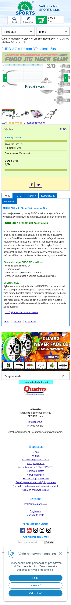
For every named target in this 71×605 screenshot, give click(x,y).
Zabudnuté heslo (35, 515)
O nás (36, 452)
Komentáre (48, 196)
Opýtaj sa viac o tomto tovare (21, 312)
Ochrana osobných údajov (35, 490)
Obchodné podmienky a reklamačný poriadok (36, 486)
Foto (18, 196)
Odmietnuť (35, 593)
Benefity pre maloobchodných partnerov (36, 482)
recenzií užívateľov (34, 122)
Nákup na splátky (35, 474)
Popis (7, 196)
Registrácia (35, 511)
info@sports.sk (35, 422)
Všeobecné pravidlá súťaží (35, 459)
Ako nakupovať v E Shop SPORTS (35, 467)
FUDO (63, 129)
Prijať (35, 577)
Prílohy (31, 196)
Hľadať (14, 20)
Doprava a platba (35, 471)
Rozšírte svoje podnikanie (35, 478)
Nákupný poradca (35, 463)
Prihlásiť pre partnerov (35, 504)
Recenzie (9, 201)
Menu (42, 31)
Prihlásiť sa (28, 20)
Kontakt (36, 455)
